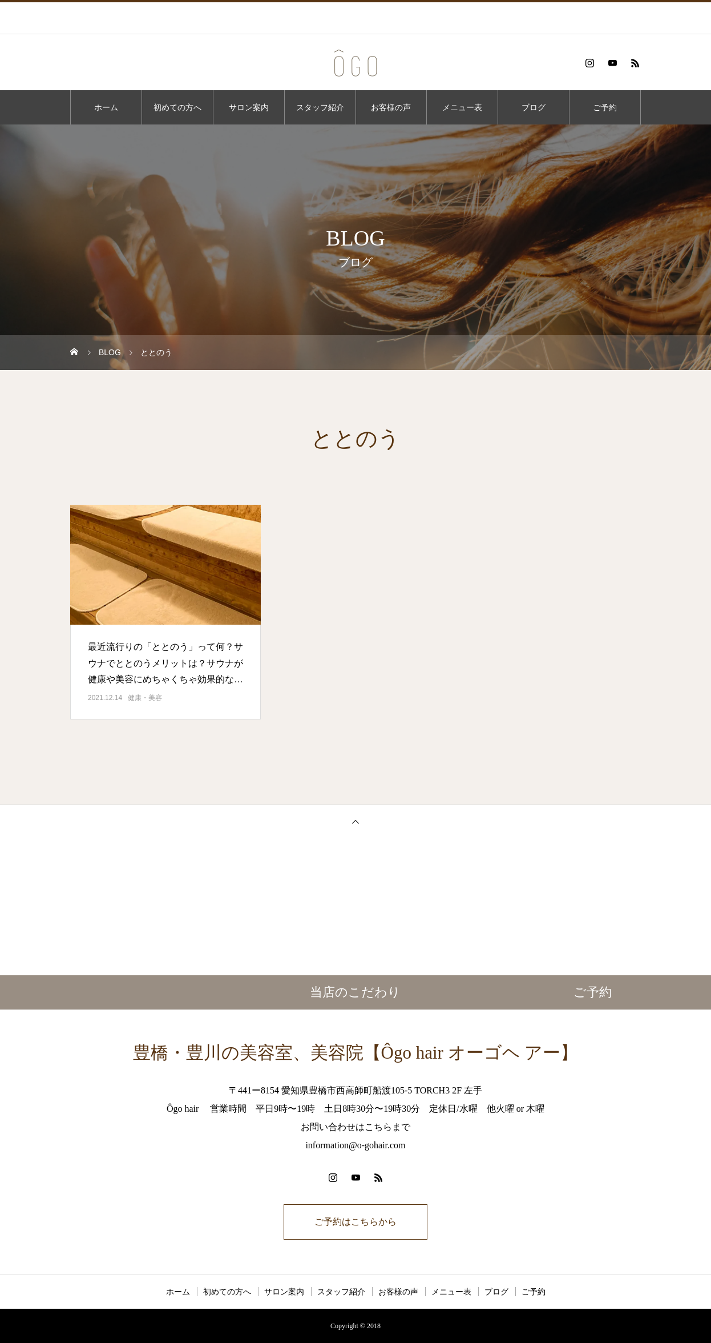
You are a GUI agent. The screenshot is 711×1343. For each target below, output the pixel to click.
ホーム (106, 107)
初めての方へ (177, 107)
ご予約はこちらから (355, 1222)
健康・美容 (145, 698)
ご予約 (605, 107)
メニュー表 (462, 107)
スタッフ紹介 (320, 107)
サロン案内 (249, 107)
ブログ (534, 107)
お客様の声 (391, 107)
